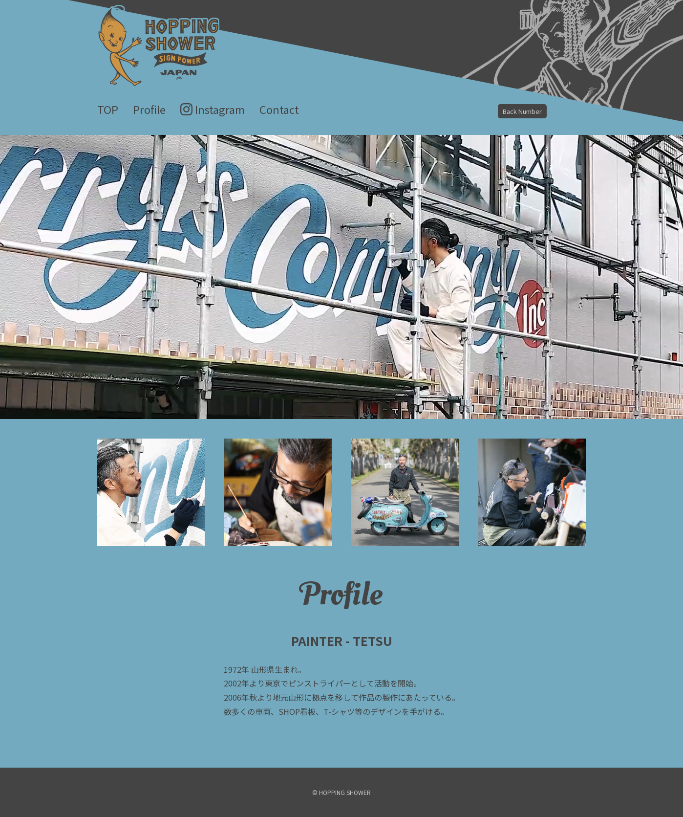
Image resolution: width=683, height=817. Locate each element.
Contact (279, 109)
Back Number (522, 111)
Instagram (220, 109)
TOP (107, 109)
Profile (149, 109)
